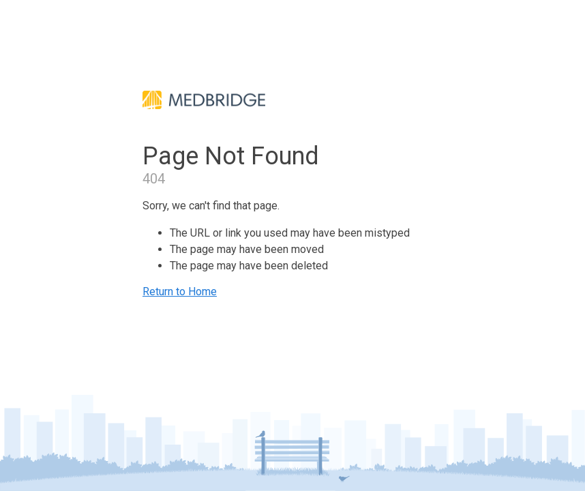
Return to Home (179, 291)
